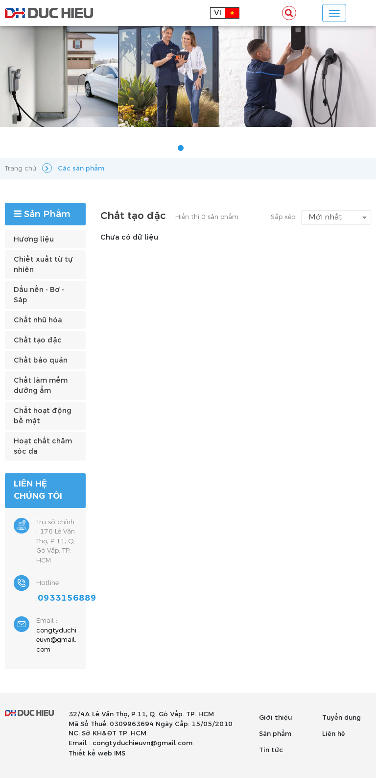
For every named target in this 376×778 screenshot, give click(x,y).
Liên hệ (333, 734)
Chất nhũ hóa (38, 320)
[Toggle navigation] (334, 13)
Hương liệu (34, 239)
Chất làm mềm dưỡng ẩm (41, 385)
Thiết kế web (90, 753)
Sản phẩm (275, 734)
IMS (119, 753)
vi (217, 13)
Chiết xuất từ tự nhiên (43, 264)
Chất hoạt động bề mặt (42, 416)
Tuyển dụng (341, 718)
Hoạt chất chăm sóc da (43, 446)
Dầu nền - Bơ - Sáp (39, 295)
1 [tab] (181, 148)
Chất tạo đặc (38, 340)
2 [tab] (195, 148)
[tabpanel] (188, 76)
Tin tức (271, 750)
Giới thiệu (275, 718)
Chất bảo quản (41, 360)
